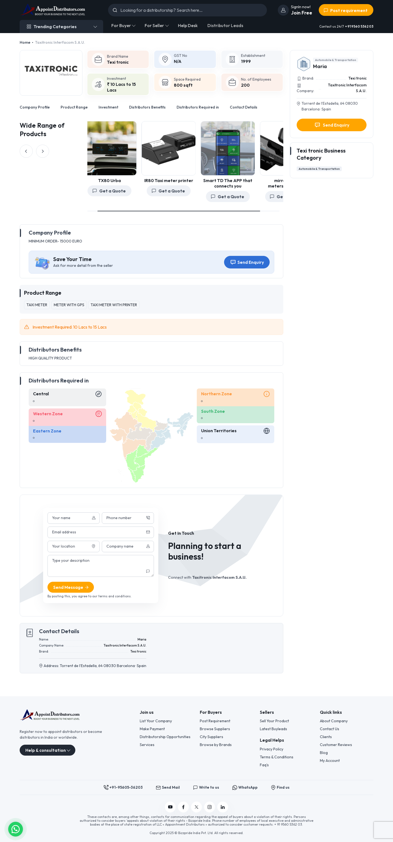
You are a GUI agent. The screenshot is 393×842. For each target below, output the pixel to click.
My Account (330, 760)
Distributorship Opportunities (165, 736)
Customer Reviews (336, 744)
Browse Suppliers (215, 728)
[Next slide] (42, 151)
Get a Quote (137, 191)
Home (25, 42)
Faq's (264, 764)
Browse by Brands (216, 744)
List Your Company (156, 720)
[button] (15, 828)
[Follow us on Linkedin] (222, 807)
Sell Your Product (274, 720)
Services (147, 744)
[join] (283, 10)
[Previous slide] (26, 151)
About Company (334, 720)
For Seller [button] (154, 25)
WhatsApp (245, 787)
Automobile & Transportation (335, 60)
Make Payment (152, 728)
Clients (326, 736)
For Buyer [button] (121, 25)
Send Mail (168, 787)
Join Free (301, 13)
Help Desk (188, 25)
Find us (280, 787)
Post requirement (345, 10)
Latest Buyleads (273, 728)
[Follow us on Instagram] (209, 807)
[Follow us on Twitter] (196, 807)
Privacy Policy (271, 749)
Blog (324, 752)
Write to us (206, 787)
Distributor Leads (225, 25)
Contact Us (329, 728)
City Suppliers (211, 736)
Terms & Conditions (276, 757)
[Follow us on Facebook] (183, 807)
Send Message (71, 587)
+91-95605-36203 (123, 787)
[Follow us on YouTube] (170, 807)
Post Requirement (215, 720)
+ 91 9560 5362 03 (359, 26)
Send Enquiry (247, 262)
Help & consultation (45, 750)
